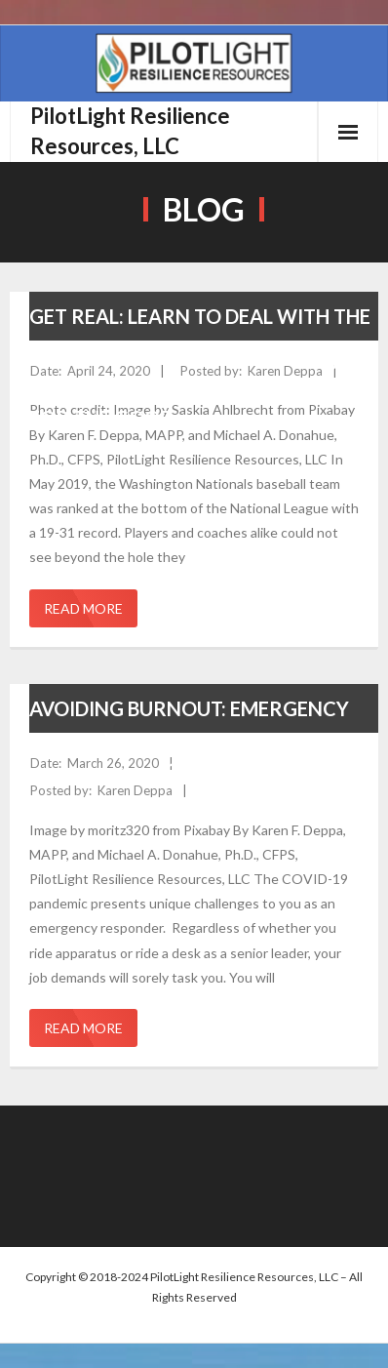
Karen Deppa (285, 371)
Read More (83, 608)
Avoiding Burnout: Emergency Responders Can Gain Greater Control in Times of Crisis (189, 759)
